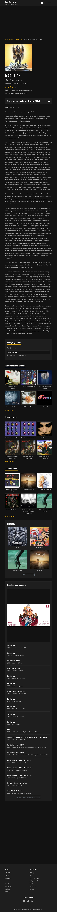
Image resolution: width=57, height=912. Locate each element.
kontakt (32, 889)
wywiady (7, 891)
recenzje (7, 881)
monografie (8, 886)
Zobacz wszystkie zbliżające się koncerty (28, 797)
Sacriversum (11, 645)
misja (31, 875)
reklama (32, 883)
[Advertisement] (28, 21)
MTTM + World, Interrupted (15, 691)
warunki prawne (34, 878)
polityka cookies (34, 881)
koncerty (7, 875)
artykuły (7, 889)
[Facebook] (24, 901)
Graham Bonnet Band (13, 660)
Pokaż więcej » (10, 410)
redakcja (32, 872)
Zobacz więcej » (10, 517)
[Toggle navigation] (49, 3)
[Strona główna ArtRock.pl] (11, 3)
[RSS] (32, 901)
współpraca (33, 886)
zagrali (7, 883)
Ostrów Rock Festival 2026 (15, 745)
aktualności (8, 872)
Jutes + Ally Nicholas (13, 668)
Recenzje (19, 39)
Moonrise (39, 570)
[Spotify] (28, 901)
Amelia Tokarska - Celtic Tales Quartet (19, 760)
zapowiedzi (8, 878)
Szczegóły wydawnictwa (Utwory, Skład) (23, 101)
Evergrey (17, 547)
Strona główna (9, 39)
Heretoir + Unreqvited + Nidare (17, 783)
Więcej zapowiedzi (28, 575)
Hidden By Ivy (17, 570)
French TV (39, 547)
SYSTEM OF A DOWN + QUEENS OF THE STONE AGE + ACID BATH (27, 737)
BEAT (8, 729)
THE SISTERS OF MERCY (14, 791)
